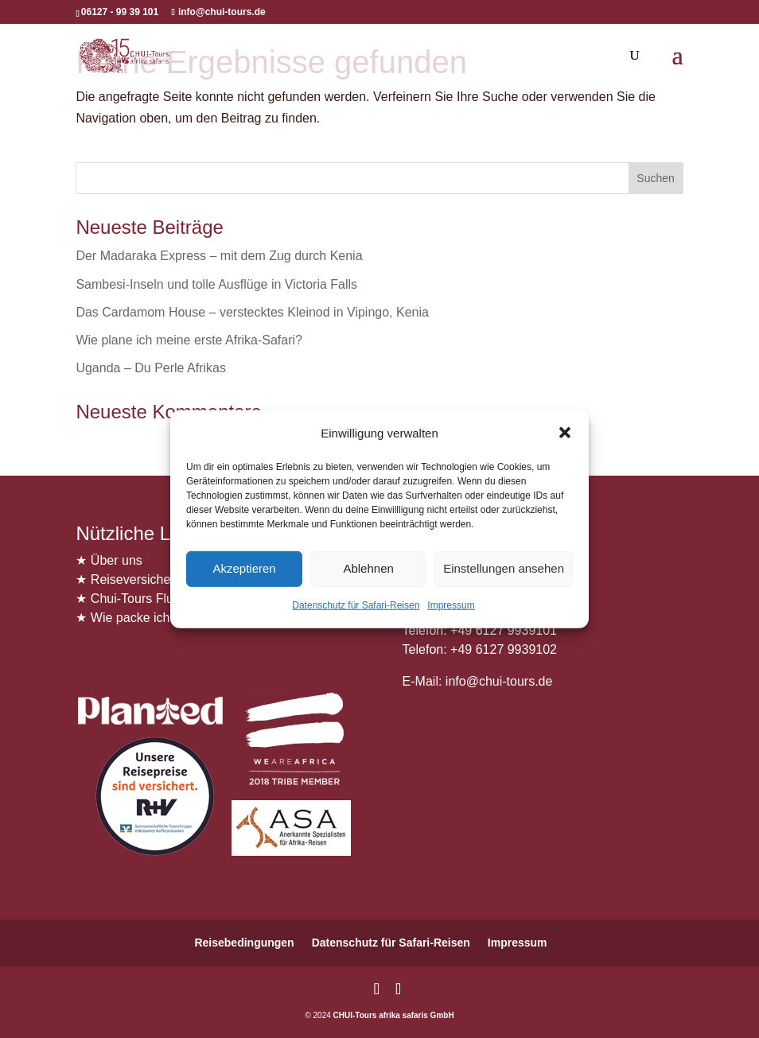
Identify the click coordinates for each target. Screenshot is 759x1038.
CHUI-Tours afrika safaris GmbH (393, 1015)
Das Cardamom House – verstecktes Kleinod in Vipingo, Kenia (252, 312)
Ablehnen (368, 568)
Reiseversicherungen (150, 579)
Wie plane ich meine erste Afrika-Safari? (189, 340)
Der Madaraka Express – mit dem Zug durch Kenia (219, 255)
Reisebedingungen (244, 942)
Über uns (116, 560)
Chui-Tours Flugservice (156, 598)
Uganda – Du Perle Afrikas (151, 368)
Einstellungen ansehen (503, 568)
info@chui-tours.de (497, 681)
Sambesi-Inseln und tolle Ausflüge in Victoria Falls (216, 284)
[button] (565, 433)
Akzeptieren (243, 568)
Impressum (450, 605)
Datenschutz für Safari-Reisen (355, 605)
